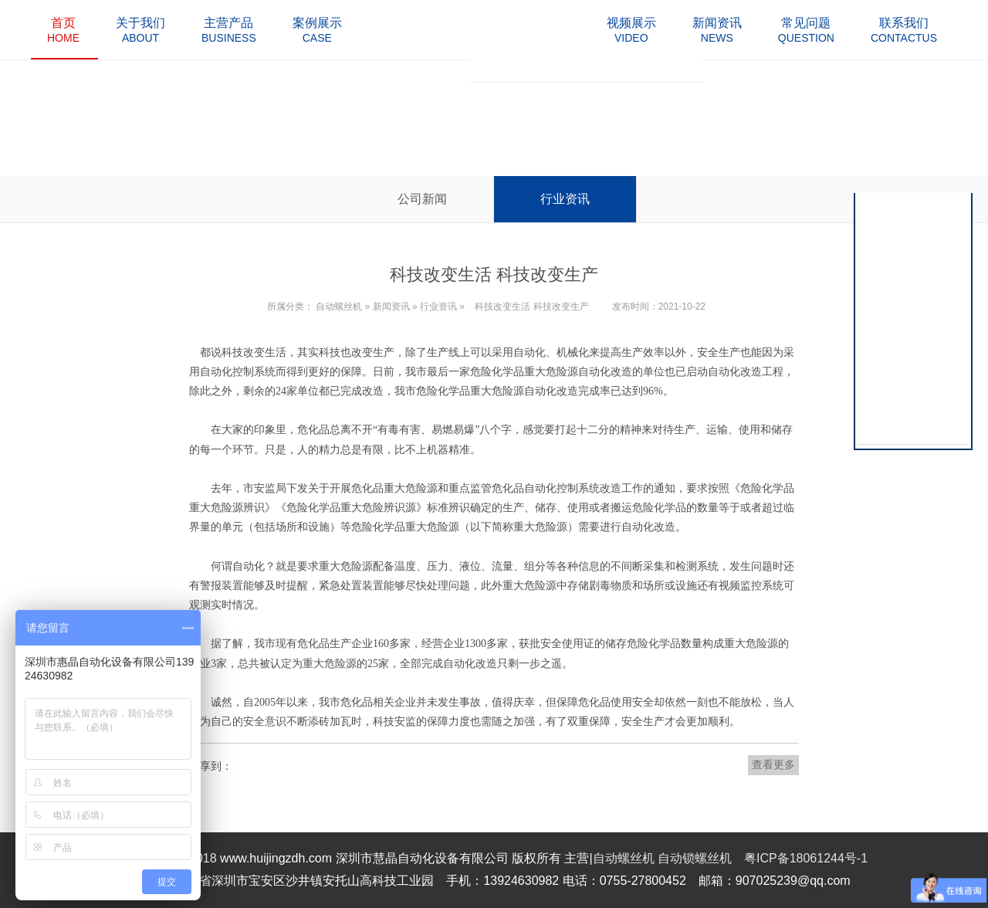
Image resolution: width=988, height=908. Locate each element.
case (317, 29)
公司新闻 (422, 198)
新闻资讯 (391, 306)
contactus (904, 29)
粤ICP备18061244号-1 (806, 858)
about (140, 29)
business (228, 29)
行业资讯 (565, 198)
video (631, 29)
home (63, 29)
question (806, 29)
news (717, 29)
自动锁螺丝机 (695, 858)
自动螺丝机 (339, 306)
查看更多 (773, 764)
